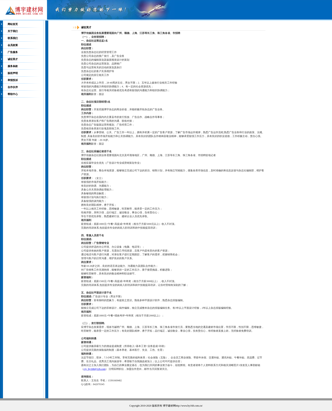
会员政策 (13, 45)
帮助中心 (13, 94)
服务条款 (13, 66)
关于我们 (13, 31)
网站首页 (13, 24)
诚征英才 (13, 59)
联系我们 (13, 38)
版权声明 (13, 73)
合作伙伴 (13, 87)
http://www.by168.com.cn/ (189, 405)
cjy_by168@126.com (94, 369)
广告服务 (13, 52)
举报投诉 (13, 80)
